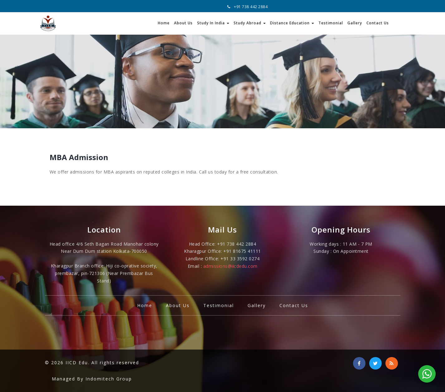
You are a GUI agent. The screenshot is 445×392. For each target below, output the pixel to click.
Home (164, 23)
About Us (183, 23)
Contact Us (377, 23)
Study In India (213, 23)
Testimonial (330, 23)
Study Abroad (250, 23)
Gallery (354, 23)
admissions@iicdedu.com (230, 266)
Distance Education (292, 23)
